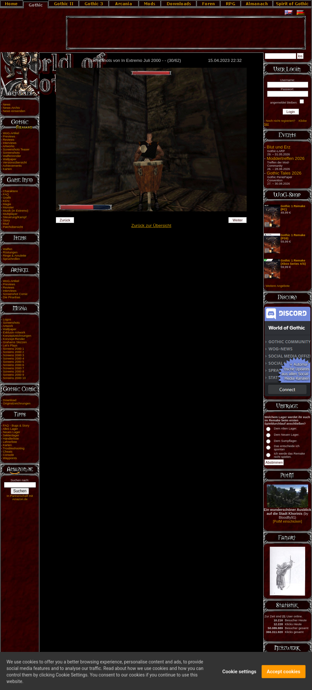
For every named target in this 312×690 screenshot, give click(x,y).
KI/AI (6, 201)
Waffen (7, 249)
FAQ (6, 194)
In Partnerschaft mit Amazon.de (20, 497)
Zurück (65, 220)
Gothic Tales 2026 (284, 173)
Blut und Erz (279, 147)
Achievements (12, 165)
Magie (7, 204)
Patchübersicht (13, 227)
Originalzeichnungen (17, 403)
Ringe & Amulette (14, 255)
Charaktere (10, 191)
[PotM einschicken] (287, 521)
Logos (7, 319)
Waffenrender (12, 156)
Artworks (8, 146)
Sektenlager (11, 435)
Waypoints (10, 458)
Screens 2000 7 (13, 368)
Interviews (10, 143)
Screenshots (11, 152)
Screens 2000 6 (13, 365)
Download (10, 400)
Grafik (7, 197)
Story (6, 220)
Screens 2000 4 (13, 358)
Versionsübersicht (15, 162)
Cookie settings (239, 675)
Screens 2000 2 (13, 352)
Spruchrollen (11, 259)
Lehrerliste (10, 442)
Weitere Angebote (278, 286)
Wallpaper (10, 159)
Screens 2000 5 (13, 361)
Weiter (238, 220)
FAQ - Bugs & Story (16, 425)
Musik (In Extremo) (15, 210)
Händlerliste (11, 438)
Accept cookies (283, 675)
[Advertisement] (186, 33)
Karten (7, 169)
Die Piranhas (11, 297)
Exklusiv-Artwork (14, 332)
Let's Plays (10, 345)
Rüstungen (10, 252)
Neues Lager (11, 432)
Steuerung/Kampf (15, 217)
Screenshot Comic (15, 294)
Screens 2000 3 (13, 355)
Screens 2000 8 (13, 371)
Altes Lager (10, 428)
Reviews (8, 139)
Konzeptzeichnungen (17, 335)
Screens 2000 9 (13, 374)
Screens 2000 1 (13, 348)
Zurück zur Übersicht (151, 225)
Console (8, 455)
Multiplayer (10, 214)
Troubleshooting (14, 448)
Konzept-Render (14, 339)
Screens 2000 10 (14, 378)
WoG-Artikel (11, 133)
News (6, 104)
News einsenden (14, 111)
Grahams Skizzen (15, 342)
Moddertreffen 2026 (286, 158)
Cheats (8, 451)
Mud (6, 223)
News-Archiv (11, 107)
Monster (8, 207)
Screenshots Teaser (16, 149)
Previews (9, 136)
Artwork (8, 326)
